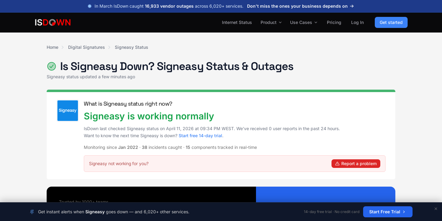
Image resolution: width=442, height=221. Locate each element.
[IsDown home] (52, 22)
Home (52, 47)
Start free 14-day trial (200, 135)
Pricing (334, 22)
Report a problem (356, 163)
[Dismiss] (436, 208)
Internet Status (237, 22)
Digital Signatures (86, 47)
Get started (391, 22)
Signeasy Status (131, 47)
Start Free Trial (387, 211)
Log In (357, 22)
